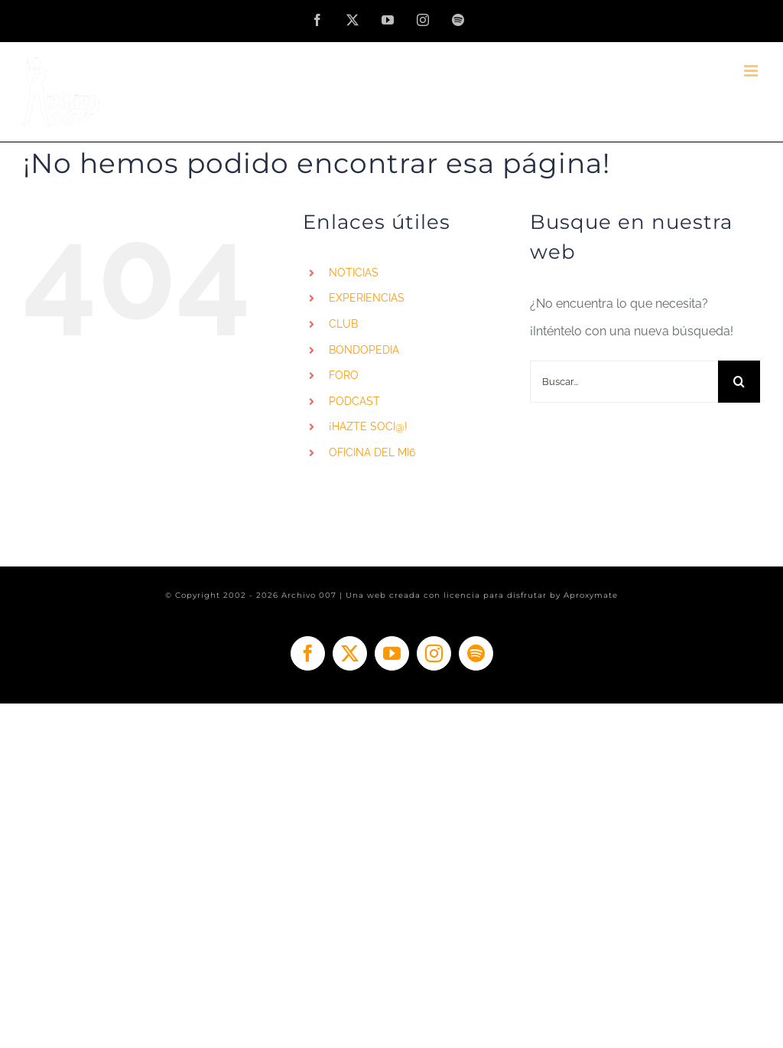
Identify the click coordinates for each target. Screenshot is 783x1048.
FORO (344, 375)
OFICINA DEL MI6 (372, 452)
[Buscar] (739, 382)
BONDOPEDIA (364, 350)
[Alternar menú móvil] (752, 71)
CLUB (343, 324)
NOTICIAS (354, 272)
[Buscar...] (624, 382)
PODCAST (354, 401)
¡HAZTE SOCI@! (368, 426)
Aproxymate (591, 595)
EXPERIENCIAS (366, 298)
